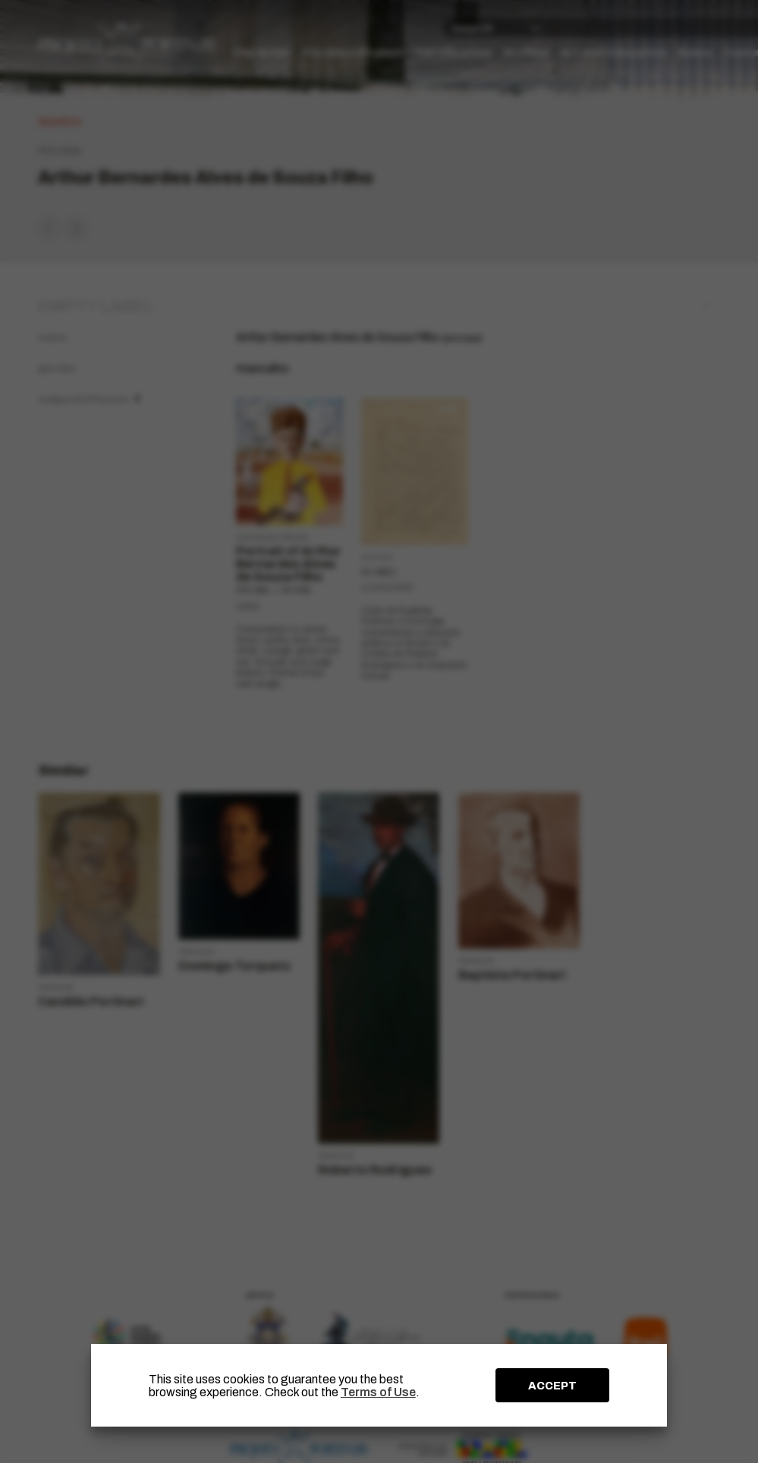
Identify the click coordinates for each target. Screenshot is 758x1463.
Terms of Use (378, 1392)
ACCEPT (552, 1386)
